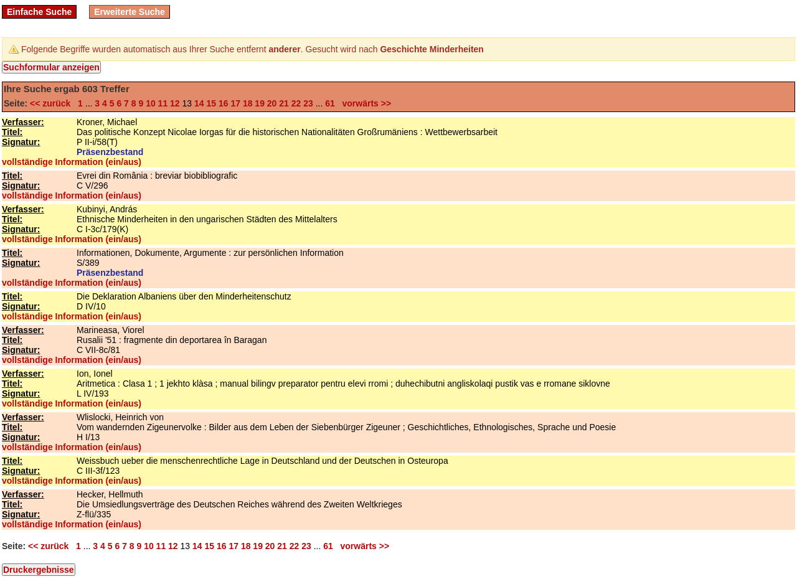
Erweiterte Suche (129, 12)
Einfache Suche (39, 12)
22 (296, 103)
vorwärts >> (364, 103)
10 (151, 103)
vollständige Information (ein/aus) (71, 162)
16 (224, 103)
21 (284, 103)
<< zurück (52, 103)
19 (260, 103)
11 (163, 103)
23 (308, 103)
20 (272, 103)
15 (211, 103)
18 (248, 103)
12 (175, 103)
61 (330, 103)
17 (235, 103)
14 (199, 103)
